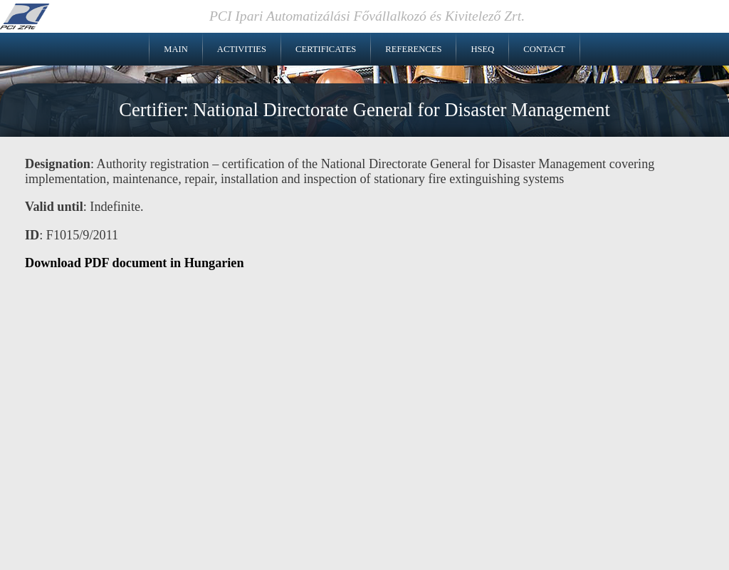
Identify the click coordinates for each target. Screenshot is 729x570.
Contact (544, 49)
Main (176, 49)
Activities (241, 49)
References (413, 49)
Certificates (325, 49)
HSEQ (482, 49)
